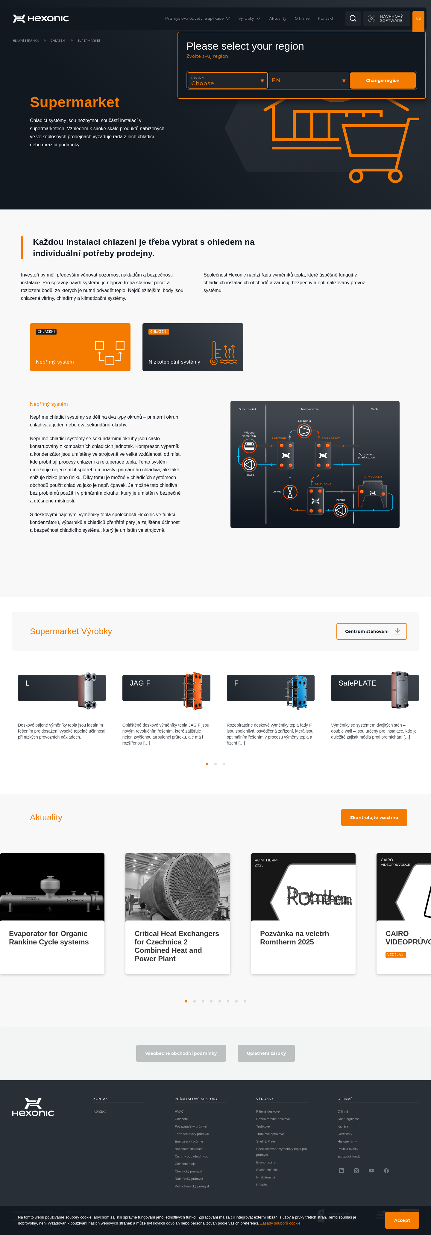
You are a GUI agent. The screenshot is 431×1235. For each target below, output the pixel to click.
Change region (383, 80)
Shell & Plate (265, 1141)
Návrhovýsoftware (391, 18)
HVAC (179, 1111)
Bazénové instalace (189, 1149)
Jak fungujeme (348, 1119)
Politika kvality (348, 1149)
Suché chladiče (267, 1170)
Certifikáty (345, 1134)
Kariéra (343, 1126)
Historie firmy (347, 1141)
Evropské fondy (349, 1156)
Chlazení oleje (185, 1164)
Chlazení (58, 40)
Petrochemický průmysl (192, 1186)
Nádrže (261, 1185)
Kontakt (99, 1111)
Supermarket (89, 40)
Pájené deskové (268, 1111)
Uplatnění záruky (266, 1053)
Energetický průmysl (189, 1141)
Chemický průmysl (188, 1171)
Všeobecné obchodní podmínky (181, 1053)
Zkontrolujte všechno (374, 817)
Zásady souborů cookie (280, 1223)
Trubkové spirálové (270, 1134)
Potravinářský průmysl (191, 1126)
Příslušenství (265, 1177)
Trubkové (263, 1126)
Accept (402, 1220)
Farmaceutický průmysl (192, 1134)
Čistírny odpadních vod (192, 1156)
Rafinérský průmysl (189, 1179)
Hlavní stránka (26, 40)
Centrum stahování (366, 631)
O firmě (343, 1111)
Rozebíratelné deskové (273, 1119)
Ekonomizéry (265, 1162)
